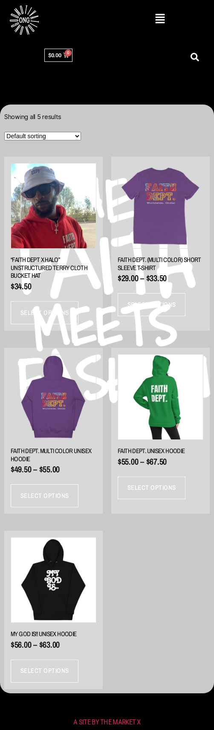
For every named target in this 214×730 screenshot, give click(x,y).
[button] (159, 19)
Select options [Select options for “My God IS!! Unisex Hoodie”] (44, 670)
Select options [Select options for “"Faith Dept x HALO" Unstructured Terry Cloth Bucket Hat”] (44, 312)
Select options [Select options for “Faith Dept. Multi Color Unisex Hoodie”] (44, 495)
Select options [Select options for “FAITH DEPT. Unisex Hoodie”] (151, 487)
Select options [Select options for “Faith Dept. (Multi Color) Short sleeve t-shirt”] (151, 304)
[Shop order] (42, 136)
